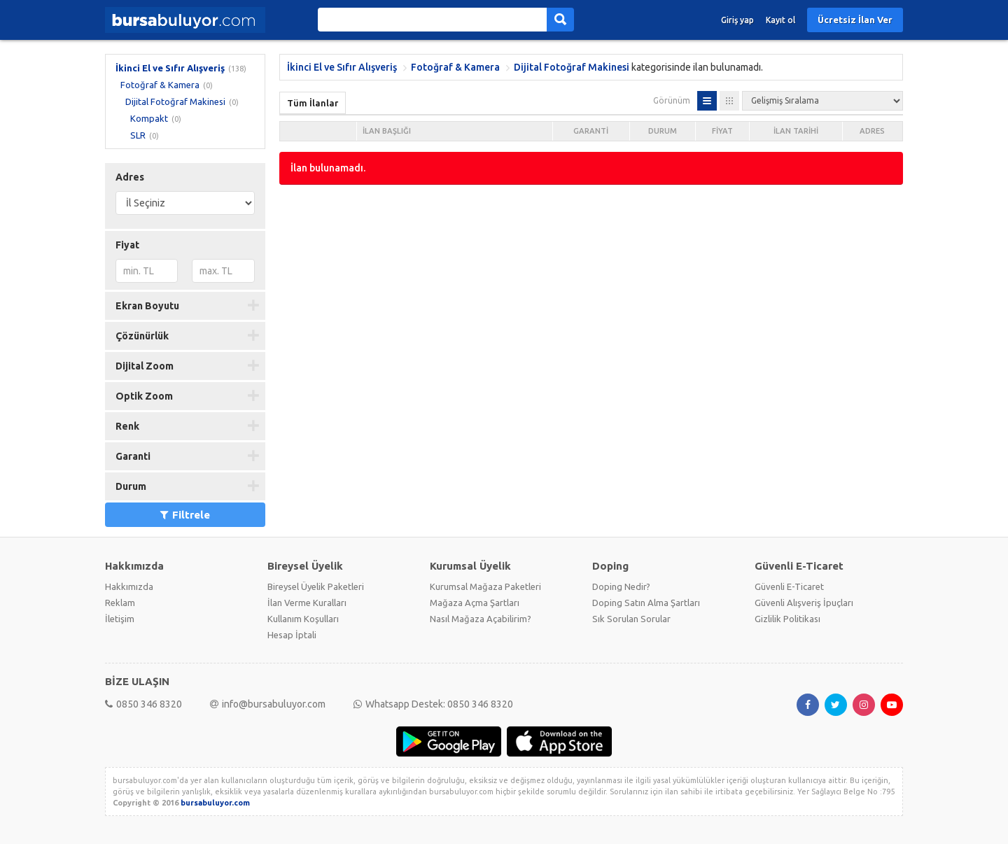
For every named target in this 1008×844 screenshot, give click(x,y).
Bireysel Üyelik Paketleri (315, 586)
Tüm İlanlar (312, 103)
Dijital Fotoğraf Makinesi (175, 101)
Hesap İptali (291, 635)
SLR (138, 135)
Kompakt (149, 118)
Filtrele (185, 515)
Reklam (120, 602)
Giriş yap (737, 19)
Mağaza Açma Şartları (474, 602)
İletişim (119, 619)
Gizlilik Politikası (787, 619)
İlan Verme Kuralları (306, 602)
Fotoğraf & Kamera (160, 85)
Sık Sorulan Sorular (631, 619)
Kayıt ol (780, 19)
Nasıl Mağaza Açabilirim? (480, 619)
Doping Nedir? (621, 586)
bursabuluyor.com (215, 803)
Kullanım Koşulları (303, 619)
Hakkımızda (129, 586)
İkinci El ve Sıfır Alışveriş (170, 68)
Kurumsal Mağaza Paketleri (485, 586)
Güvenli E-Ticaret (789, 586)
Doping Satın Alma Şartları (646, 602)
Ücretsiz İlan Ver (855, 19)
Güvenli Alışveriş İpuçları (804, 602)
